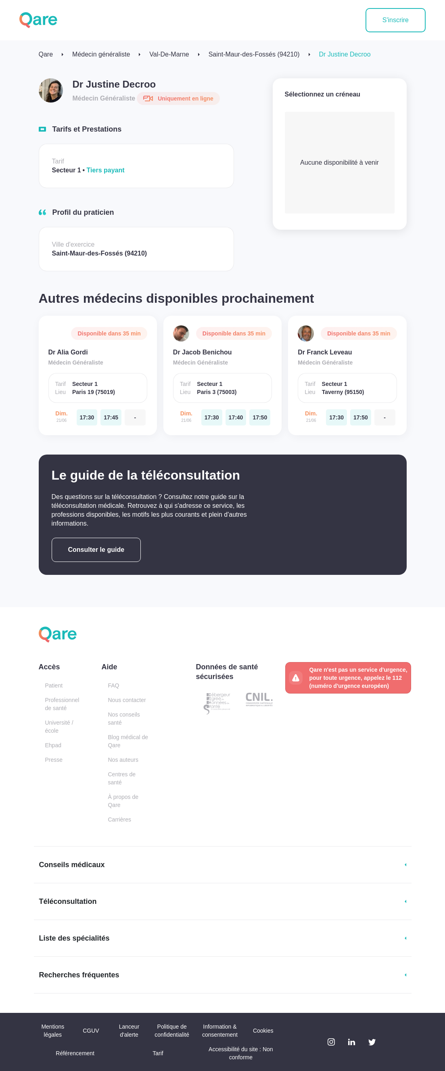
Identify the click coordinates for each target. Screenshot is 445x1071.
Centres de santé (121, 778)
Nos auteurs (123, 760)
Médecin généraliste (101, 54)
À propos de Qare (123, 801)
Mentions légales (52, 1030)
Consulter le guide (96, 549)
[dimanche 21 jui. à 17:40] (236, 417)
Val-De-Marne (169, 54)
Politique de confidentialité (172, 1030)
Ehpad (53, 745)
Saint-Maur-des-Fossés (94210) (254, 54)
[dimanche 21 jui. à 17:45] (110, 417)
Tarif (158, 1053)
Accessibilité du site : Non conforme (241, 1053)
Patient (54, 685)
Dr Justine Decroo (345, 54)
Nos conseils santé (124, 718)
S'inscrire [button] (395, 20)
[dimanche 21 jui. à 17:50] (259, 417)
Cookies (263, 1030)
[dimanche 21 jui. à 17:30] (87, 417)
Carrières (119, 819)
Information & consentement (220, 1030)
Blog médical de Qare (128, 741)
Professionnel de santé (62, 704)
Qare (46, 54)
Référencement (75, 1053)
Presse (54, 760)
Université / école (59, 726)
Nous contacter (127, 700)
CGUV (91, 1030)
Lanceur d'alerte (129, 1030)
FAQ (113, 685)
